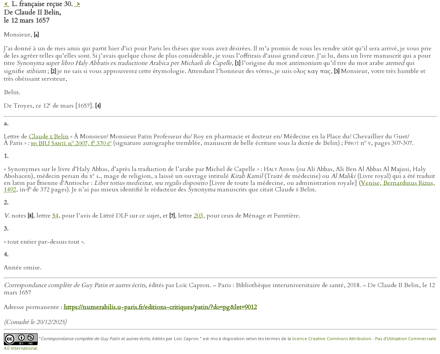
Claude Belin (49, 136)
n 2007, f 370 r (71, 143)
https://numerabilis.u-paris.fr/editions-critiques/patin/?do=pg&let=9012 (160, 307)
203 (198, 215)
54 (55, 215)
